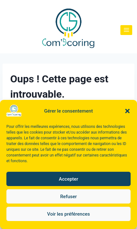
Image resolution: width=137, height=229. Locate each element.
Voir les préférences (68, 214)
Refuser (68, 196)
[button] (127, 111)
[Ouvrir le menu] (126, 30)
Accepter (68, 179)
